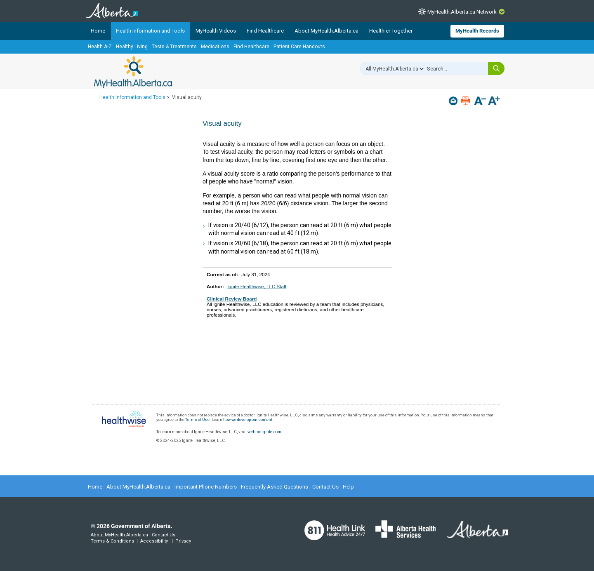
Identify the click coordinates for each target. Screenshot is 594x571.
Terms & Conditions (112, 541)
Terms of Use (197, 419)
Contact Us (325, 487)
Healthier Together (390, 31)
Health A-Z (100, 46)
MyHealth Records (477, 31)
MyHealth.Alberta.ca (133, 72)
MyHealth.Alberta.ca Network (462, 12)
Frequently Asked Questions (274, 487)
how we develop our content (247, 419)
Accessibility (154, 541)
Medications (215, 46)
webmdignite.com (264, 432)
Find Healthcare (265, 31)
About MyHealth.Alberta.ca (326, 31)
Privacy (183, 541)
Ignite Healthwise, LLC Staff (256, 286)
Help (348, 487)
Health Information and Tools (150, 31)
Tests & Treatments (174, 46)
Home (98, 31)
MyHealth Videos (216, 31)
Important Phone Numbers (205, 487)
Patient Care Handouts (299, 46)
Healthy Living (132, 46)
